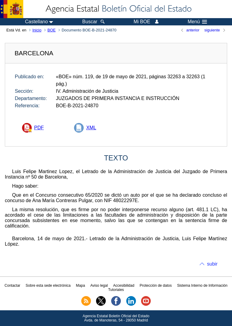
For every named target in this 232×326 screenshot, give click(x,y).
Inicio (36, 30)
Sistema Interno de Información (202, 285)
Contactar (12, 285)
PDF (39, 127)
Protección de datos (156, 285)
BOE (51, 30)
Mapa (80, 285)
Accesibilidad (123, 285)
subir (212, 263)
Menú (197, 21)
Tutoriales (116, 290)
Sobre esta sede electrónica (48, 285)
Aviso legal (99, 285)
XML (91, 127)
